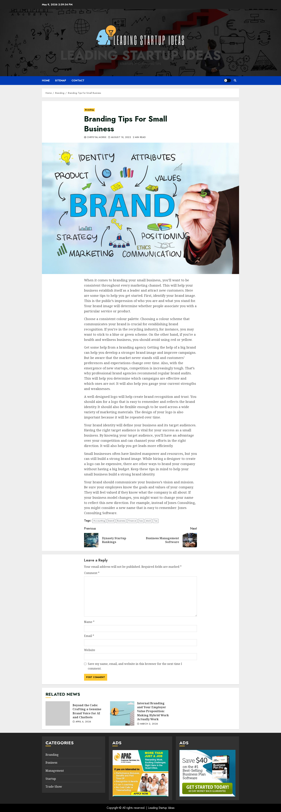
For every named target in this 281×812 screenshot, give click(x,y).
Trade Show (54, 787)
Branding (89, 109)
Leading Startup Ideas (140, 55)
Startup (51, 779)
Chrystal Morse (96, 137)
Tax (155, 520)
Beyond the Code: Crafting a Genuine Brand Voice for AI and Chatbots (58, 713)
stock (148, 520)
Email (89, 636)
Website (89, 650)
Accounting (99, 520)
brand (111, 520)
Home (46, 80)
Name (89, 622)
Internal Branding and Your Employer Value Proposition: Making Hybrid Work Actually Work (122, 713)
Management (55, 771)
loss (141, 520)
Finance (132, 520)
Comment (91, 573)
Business (121, 520)
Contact (78, 80)
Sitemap (60, 80)
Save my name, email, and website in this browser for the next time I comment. (135, 666)
